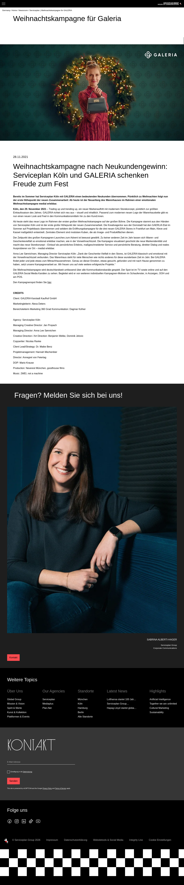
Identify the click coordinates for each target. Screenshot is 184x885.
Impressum (52, 852)
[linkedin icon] (23, 833)
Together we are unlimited (163, 716)
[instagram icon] (16, 833)
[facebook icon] (9, 833)
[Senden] (13, 793)
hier (49, 295)
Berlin (81, 725)
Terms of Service (60, 801)
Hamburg (83, 720)
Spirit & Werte (14, 720)
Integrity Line (136, 852)
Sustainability (157, 725)
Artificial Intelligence (160, 712)
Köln (80, 716)
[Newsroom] (23, 10)
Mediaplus (47, 716)
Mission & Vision (16, 716)
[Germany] (6, 10)
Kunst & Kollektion (16, 725)
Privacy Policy (47, 801)
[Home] (14, 10)
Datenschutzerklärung (75, 852)
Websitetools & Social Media (108, 852)
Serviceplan (48, 712)
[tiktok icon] (31, 833)
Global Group (14, 712)
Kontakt (13, 670)
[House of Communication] (6, 853)
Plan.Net (47, 720)
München (83, 712)
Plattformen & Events (18, 729)
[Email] (41, 775)
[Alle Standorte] (85, 729)
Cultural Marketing (159, 720)
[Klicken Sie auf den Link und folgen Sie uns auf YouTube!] (38, 833)
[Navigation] (3, 3)
